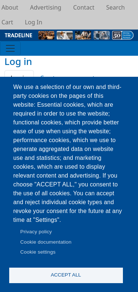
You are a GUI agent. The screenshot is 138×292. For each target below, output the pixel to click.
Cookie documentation (45, 242)
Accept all (66, 275)
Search (115, 7)
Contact (84, 7)
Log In (33, 22)
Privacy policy (36, 231)
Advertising (45, 7)
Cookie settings (38, 252)
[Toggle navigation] (10, 48)
